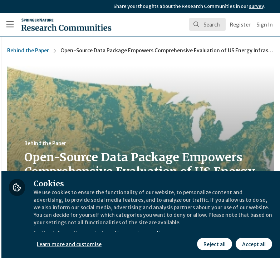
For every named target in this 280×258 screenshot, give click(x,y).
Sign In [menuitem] (264, 25)
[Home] (51, 24)
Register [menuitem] (240, 25)
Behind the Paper (118, 50)
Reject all (213, 243)
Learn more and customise (159, 243)
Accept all (253, 243)
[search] (207, 24)
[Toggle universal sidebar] (10, 24)
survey (256, 6)
